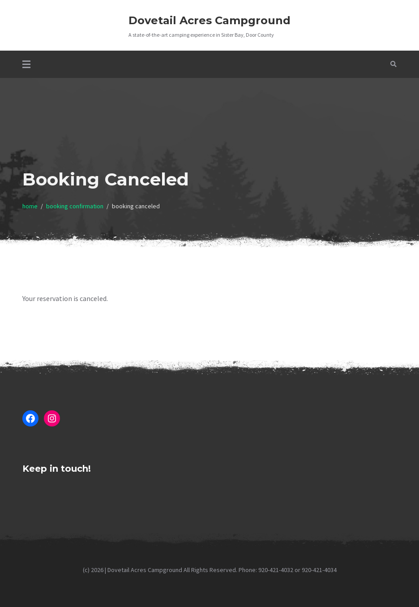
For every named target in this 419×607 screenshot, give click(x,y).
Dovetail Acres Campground (209, 20)
